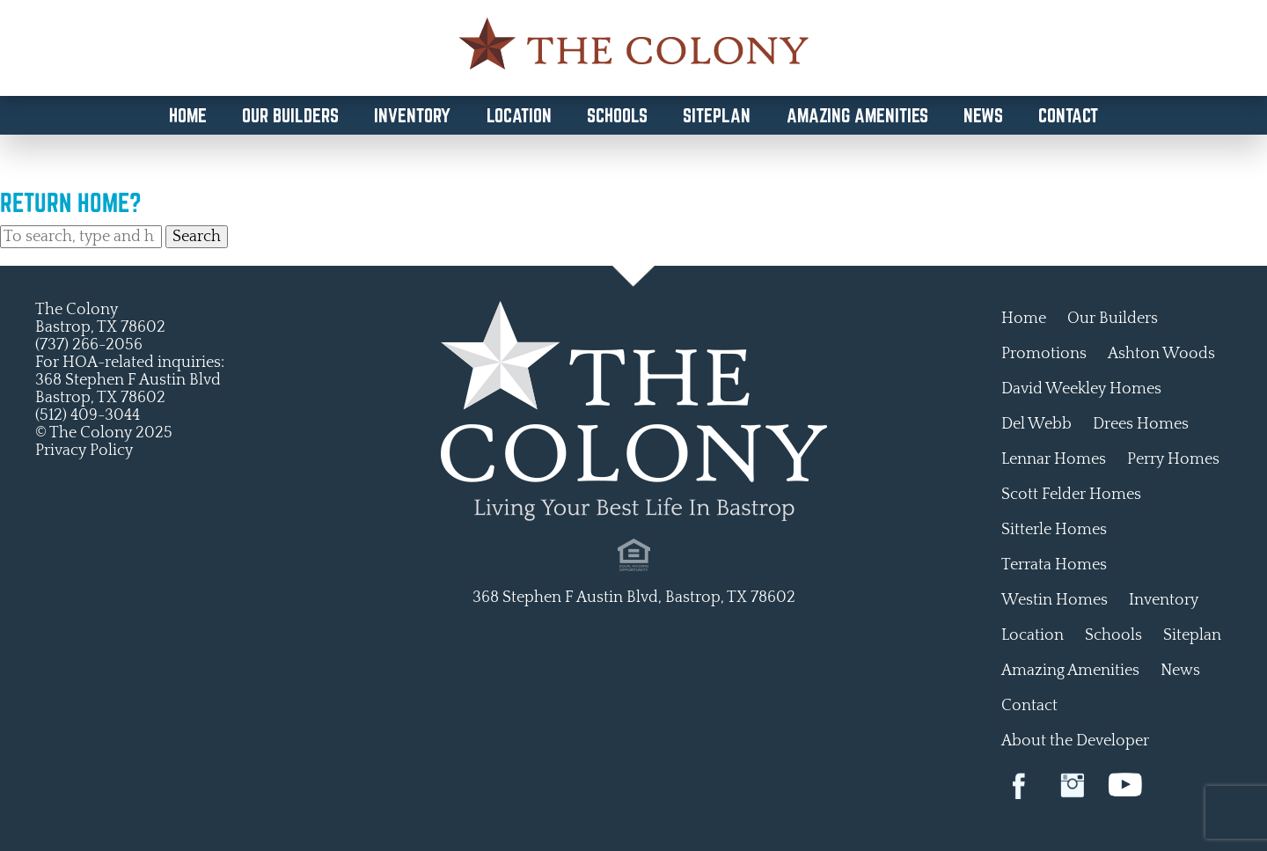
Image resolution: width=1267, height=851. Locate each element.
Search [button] (196, 237)
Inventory (412, 115)
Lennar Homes (1053, 459)
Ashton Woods (1161, 354)
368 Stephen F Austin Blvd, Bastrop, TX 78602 (633, 597)
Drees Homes (1141, 424)
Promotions (1044, 354)
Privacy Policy (84, 450)
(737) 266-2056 (89, 345)
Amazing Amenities (857, 115)
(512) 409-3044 (87, 415)
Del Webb (1036, 424)
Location (519, 115)
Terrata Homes (1054, 565)
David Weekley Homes (1081, 389)
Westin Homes (1054, 600)
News (983, 115)
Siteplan (717, 115)
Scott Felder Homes (1071, 494)
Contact (1068, 115)
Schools (617, 115)
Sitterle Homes (1054, 530)
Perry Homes (1173, 459)
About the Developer (1075, 741)
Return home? (71, 202)
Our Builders (290, 115)
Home (188, 115)
